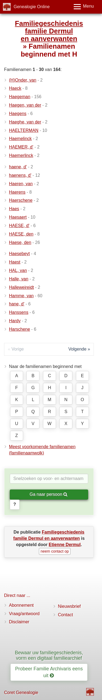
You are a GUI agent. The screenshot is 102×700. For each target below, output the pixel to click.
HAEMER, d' (21, 147)
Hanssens (18, 312)
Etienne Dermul (65, 544)
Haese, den (20, 242)
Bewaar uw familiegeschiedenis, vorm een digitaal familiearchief (49, 655)
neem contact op (55, 551)
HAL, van (18, 270)
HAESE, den (21, 234)
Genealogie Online (32, 6)
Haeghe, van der (25, 122)
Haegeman (19, 96)
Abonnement (21, 605)
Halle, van (18, 279)
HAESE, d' (19, 225)
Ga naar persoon (49, 494)
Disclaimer (19, 622)
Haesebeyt (19, 253)
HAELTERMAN (23, 130)
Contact (65, 614)
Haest (14, 262)
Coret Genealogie (21, 692)
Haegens (17, 113)
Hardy (15, 320)
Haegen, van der (25, 105)
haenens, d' (20, 175)
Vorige (17, 349)
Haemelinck (20, 138)
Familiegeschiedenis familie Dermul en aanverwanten (49, 31)
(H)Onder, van (22, 80)
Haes (14, 208)
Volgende (77, 349)
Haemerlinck (21, 155)
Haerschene (20, 200)
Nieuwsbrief (69, 606)
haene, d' (18, 167)
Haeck (15, 88)
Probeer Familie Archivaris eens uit (49, 672)
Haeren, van (21, 183)
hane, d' (16, 304)
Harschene (19, 329)
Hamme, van (21, 295)
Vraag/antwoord (24, 613)
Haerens (17, 192)
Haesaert (18, 217)
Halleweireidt (21, 287)
